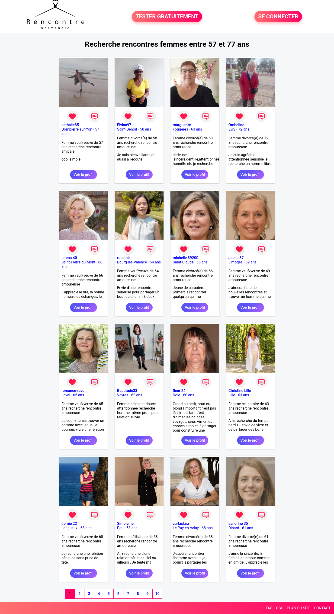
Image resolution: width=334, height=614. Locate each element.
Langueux (69, 528)
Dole (176, 395)
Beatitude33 (127, 390)
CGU (279, 608)
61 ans (247, 528)
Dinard (233, 528)
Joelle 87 (236, 258)
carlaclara (181, 523)
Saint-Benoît (127, 129)
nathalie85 (70, 125)
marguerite (182, 125)
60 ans (188, 395)
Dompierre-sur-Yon (76, 129)
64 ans (155, 262)
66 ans (202, 262)
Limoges (235, 262)
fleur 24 (179, 390)
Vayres (122, 395)
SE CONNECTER (278, 16)
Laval (65, 395)
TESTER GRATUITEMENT (166, 16)
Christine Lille (239, 390)
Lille (231, 395)
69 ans (251, 262)
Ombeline (236, 125)
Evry (231, 129)
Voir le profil (83, 174)
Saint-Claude (183, 262)
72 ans (243, 129)
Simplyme (125, 523)
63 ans (196, 129)
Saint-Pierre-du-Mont (78, 262)
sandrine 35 (238, 523)
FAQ (269, 608)
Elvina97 (124, 125)
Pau (120, 528)
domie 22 (69, 523)
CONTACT (322, 608)
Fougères (180, 129)
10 (157, 593)
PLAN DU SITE (299, 608)
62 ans (136, 395)
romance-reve (72, 390)
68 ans (85, 528)
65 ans (78, 395)
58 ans (145, 129)
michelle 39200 (185, 258)
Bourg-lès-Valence (132, 262)
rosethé (123, 258)
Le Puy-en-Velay (186, 528)
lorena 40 (69, 258)
